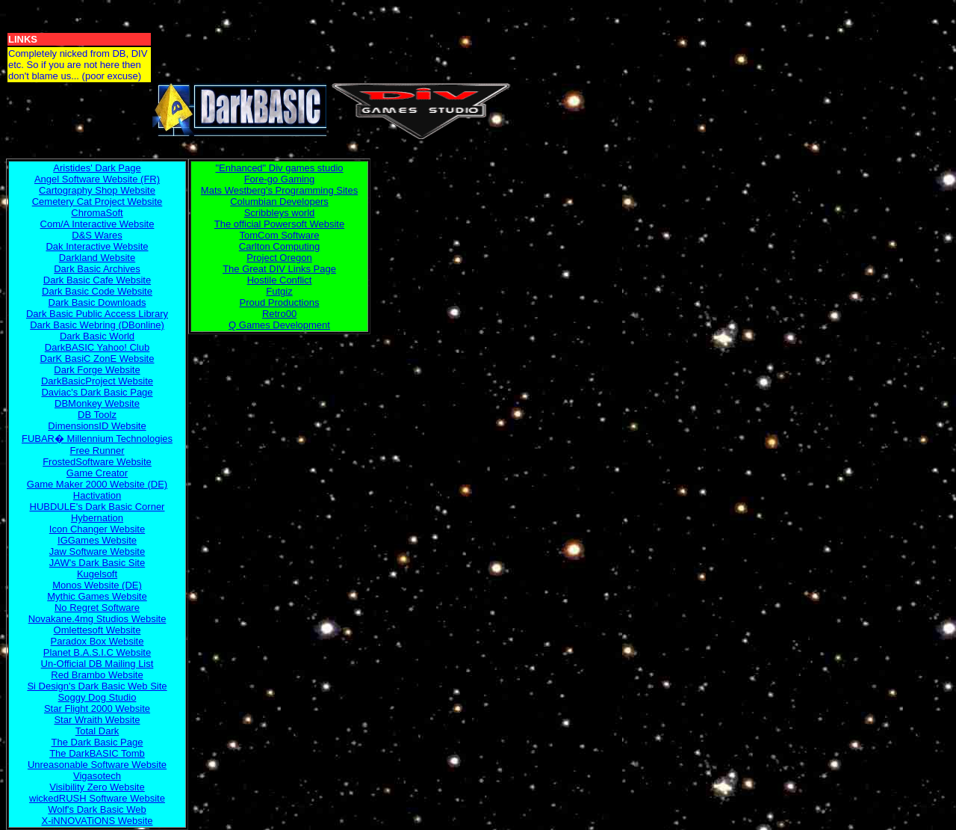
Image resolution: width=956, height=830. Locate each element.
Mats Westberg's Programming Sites (279, 190)
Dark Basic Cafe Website (97, 280)
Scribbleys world (279, 212)
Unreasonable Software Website (97, 764)
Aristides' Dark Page (96, 167)
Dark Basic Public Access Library (97, 313)
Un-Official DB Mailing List (97, 663)
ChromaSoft (96, 212)
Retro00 (279, 313)
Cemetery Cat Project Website (97, 201)
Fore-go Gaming (279, 179)
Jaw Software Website (97, 551)
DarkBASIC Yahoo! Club (97, 347)
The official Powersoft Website (279, 224)
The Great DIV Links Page (279, 268)
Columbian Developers (279, 201)
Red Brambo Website (97, 674)
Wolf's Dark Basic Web (97, 809)
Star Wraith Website (97, 719)
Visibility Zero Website (96, 787)
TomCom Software (280, 235)
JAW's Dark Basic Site (97, 562)
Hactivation (97, 495)
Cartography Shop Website (97, 190)
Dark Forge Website (97, 369)
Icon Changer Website (97, 529)
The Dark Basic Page (97, 742)
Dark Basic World (97, 336)
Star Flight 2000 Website (97, 708)
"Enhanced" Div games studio (279, 167)
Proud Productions (280, 302)
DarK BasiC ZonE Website (97, 358)
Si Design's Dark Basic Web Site (97, 686)
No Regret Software (97, 607)
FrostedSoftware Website (97, 461)
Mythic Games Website (96, 596)
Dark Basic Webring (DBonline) (97, 325)
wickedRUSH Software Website (97, 798)
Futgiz (279, 291)
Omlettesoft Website (97, 630)
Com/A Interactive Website (97, 224)
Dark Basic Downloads (97, 302)
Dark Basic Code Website (97, 291)
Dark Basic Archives (97, 268)
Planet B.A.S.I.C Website (97, 652)
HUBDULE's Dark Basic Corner (97, 506)
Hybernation (97, 517)
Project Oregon (278, 257)
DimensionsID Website (97, 425)
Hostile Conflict (279, 280)
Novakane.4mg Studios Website (97, 618)
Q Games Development (279, 325)
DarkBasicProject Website (97, 381)
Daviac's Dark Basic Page (96, 392)
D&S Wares (97, 235)
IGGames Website (97, 540)
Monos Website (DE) (97, 585)
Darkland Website (97, 257)
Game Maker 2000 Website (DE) (97, 484)
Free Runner (97, 450)
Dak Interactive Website (97, 246)
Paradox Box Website (97, 641)
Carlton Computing (279, 246)
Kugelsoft (97, 574)
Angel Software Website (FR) (97, 179)
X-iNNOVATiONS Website (96, 820)
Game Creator (97, 473)
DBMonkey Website (97, 403)
